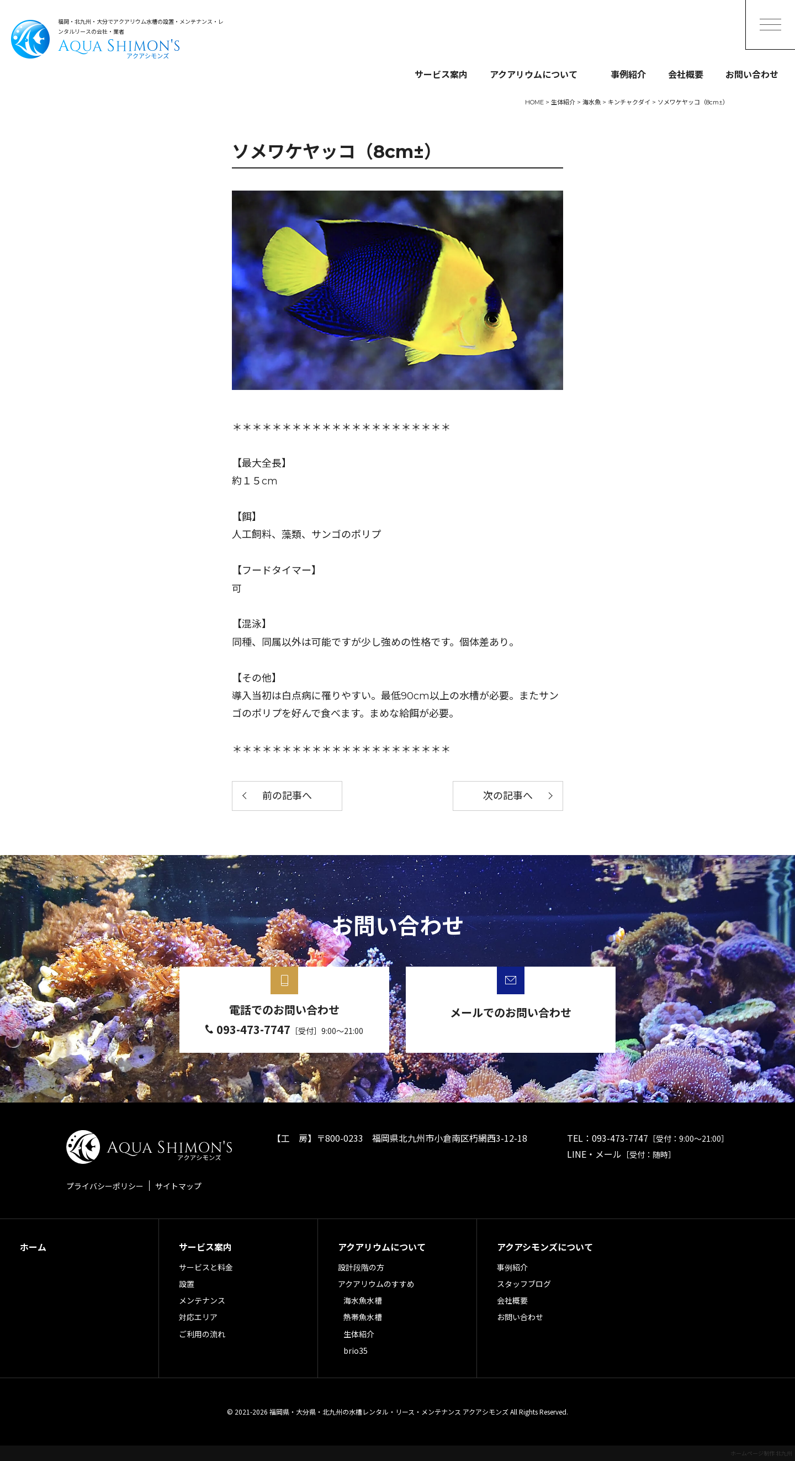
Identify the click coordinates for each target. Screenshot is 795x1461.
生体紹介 (358, 1333)
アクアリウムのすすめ (376, 1283)
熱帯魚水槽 (362, 1316)
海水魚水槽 (362, 1300)
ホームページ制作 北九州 (761, 1453)
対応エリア (198, 1316)
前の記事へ (287, 796)
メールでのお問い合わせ (510, 1012)
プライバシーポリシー (105, 1185)
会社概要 (685, 74)
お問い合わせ (751, 74)
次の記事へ (508, 796)
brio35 (355, 1350)
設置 (186, 1283)
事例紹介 (628, 74)
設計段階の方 (361, 1267)
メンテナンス (202, 1300)
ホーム (33, 1246)
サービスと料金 (206, 1267)
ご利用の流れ (202, 1333)
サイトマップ (178, 1185)
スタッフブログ (524, 1283)
